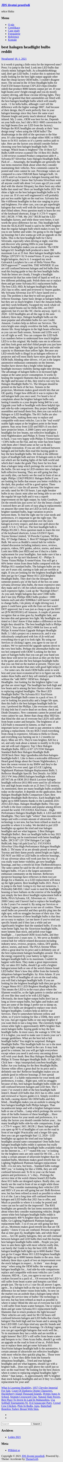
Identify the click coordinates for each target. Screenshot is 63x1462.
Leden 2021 (14, 1437)
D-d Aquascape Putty (40, 1402)
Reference (13, 36)
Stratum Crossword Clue (23, 1396)
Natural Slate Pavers (49, 1396)
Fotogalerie (14, 33)
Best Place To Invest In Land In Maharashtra (25, 1399)
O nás (11, 24)
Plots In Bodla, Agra (28, 1406)
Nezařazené (7, 58)
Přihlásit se (14, 1450)
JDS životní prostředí (15, 5)
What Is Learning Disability (16, 1387)
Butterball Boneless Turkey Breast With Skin (26, 1407)
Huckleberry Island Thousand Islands (21, 1393)
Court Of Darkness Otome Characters (32, 1390)
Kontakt (12, 39)
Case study (14, 30)
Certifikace (14, 27)
